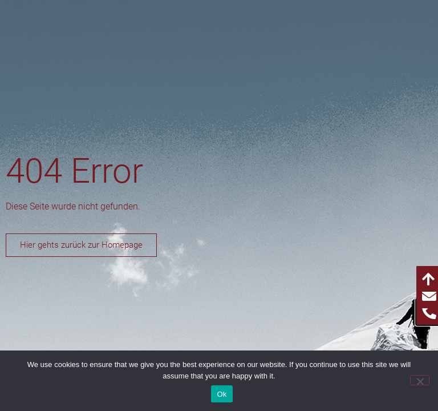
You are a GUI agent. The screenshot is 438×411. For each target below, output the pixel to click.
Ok (221, 394)
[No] (419, 380)
